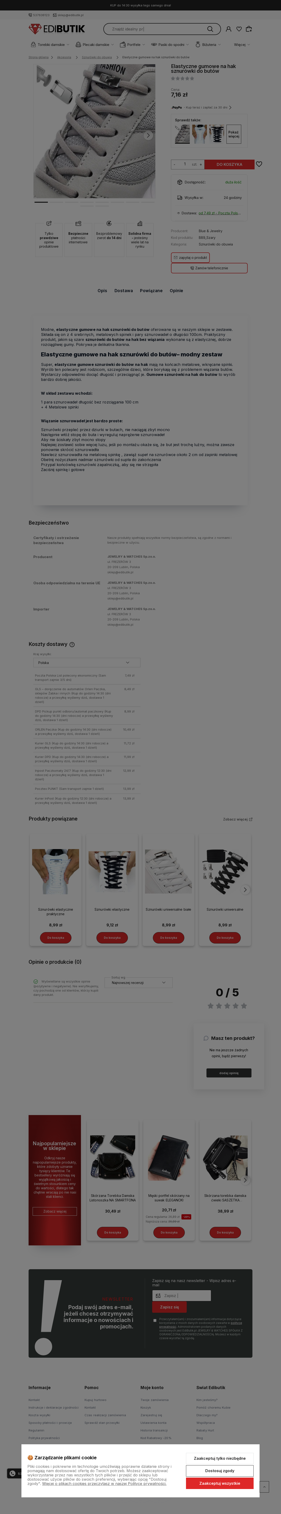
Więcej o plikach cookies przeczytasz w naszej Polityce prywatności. (104, 1483)
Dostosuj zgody (219, 1470)
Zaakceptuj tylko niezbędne (220, 1458)
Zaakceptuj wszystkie (219, 1483)
